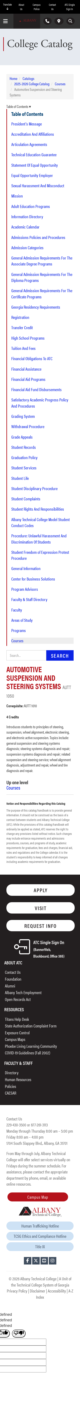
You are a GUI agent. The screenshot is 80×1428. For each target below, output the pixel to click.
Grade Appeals (22, 437)
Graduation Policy (24, 457)
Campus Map (37, 1197)
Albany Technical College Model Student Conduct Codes (40, 522)
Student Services (23, 468)
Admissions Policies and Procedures (38, 237)
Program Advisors (24, 589)
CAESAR (10, 1093)
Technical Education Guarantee (34, 155)
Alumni (10, 986)
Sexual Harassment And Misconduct (37, 186)
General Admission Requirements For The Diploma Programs (41, 277)
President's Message (26, 124)
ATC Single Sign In (70, 7)
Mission (17, 196)
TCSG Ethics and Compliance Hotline (40, 1236)
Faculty (16, 610)
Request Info (40, 925)
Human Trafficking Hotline (40, 1226)
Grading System (23, 416)
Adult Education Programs (30, 206)
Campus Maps (15, 1039)
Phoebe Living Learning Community (31, 1046)
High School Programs (28, 338)
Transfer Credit (22, 327)
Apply (41, 890)
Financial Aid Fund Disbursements (36, 389)
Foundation (13, 979)
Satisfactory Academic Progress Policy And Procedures (39, 403)
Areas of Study (22, 620)
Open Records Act (18, 999)
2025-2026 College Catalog (31, 83)
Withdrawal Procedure (27, 426)
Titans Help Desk (17, 1019)
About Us (21, 7)
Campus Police (37, 7)
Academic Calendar (25, 227)
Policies (10, 1086)
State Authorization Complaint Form (31, 1026)
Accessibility (57, 1291)
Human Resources (18, 1079)
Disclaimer (37, 1291)
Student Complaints (25, 499)
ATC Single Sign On (48, 949)
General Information (26, 568)
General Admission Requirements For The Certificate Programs (41, 293)
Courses (60, 83)
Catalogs (28, 78)
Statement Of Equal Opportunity (34, 165)
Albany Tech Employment (23, 992)
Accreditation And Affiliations (32, 134)
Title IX (40, 1246)
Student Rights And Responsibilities (37, 509)
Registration (20, 317)
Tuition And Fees (23, 348)
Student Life (20, 478)
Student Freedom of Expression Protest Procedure (40, 555)
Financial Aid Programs (28, 379)
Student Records (23, 447)
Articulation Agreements (29, 144)
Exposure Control (17, 1032)
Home (13, 78)
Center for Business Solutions (33, 579)
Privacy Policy (17, 1291)
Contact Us (52, 7)
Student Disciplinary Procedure (34, 488)
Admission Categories (27, 248)
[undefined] (19, 1333)
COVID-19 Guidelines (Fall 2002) (27, 1052)
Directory (12, 1072)
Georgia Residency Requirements (35, 307)
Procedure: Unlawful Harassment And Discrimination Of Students (39, 539)
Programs (18, 630)
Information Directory (27, 217)
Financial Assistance (26, 369)
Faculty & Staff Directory (29, 599)
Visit (41, 908)
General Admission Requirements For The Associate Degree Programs (41, 261)
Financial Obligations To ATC (31, 358)
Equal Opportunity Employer (32, 175)
